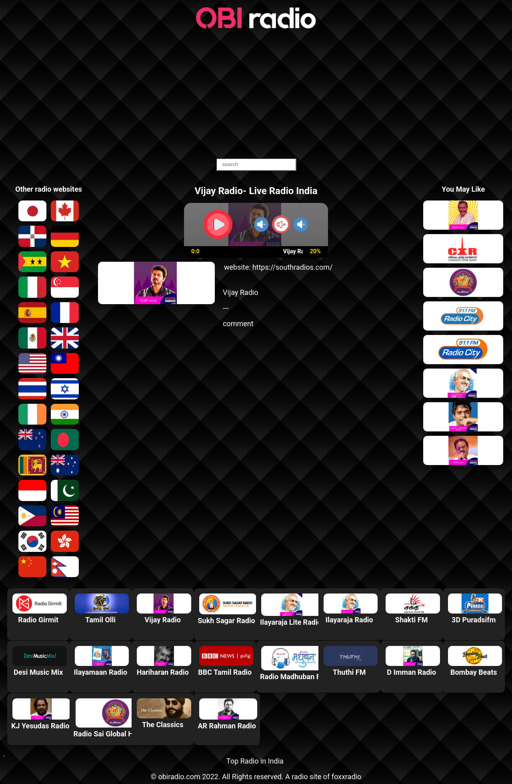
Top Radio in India (255, 761)
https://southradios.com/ (292, 267)
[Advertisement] (256, 94)
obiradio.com (179, 776)
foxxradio (347, 776)
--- (226, 308)
